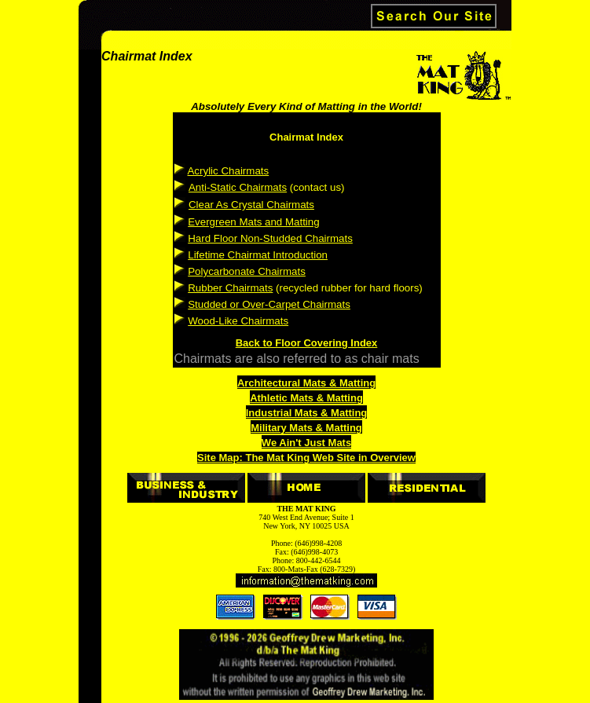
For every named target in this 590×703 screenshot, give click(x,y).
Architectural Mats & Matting (306, 383)
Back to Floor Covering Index (307, 343)
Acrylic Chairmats (228, 171)
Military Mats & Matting (306, 428)
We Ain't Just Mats (306, 443)
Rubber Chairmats (230, 288)
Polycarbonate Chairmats (247, 271)
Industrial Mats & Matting (307, 413)
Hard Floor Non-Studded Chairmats (270, 238)
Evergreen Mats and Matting (253, 222)
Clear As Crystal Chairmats (251, 205)
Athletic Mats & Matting (306, 398)
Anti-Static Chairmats (238, 187)
